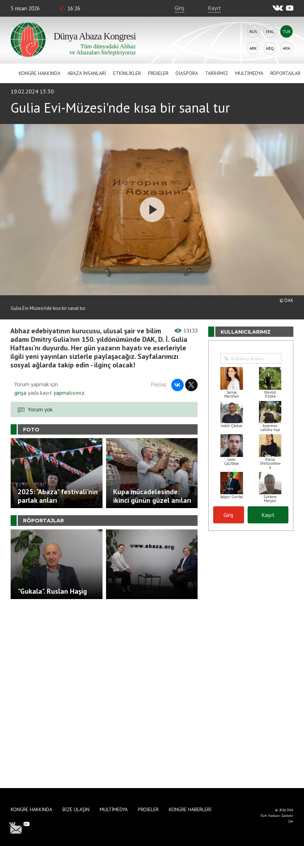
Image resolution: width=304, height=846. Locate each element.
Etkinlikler (127, 73)
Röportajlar (285, 73)
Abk (253, 48)
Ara (286, 48)
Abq (270, 48)
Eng (270, 31)
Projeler (158, 73)
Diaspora (187, 73)
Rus (253, 31)
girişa (20, 392)
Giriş (179, 7)
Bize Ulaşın (75, 809)
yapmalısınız (68, 392)
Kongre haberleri (190, 809)
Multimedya (249, 73)
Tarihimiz (216, 73)
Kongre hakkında (39, 73)
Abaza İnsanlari (86, 73)
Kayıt (214, 7)
